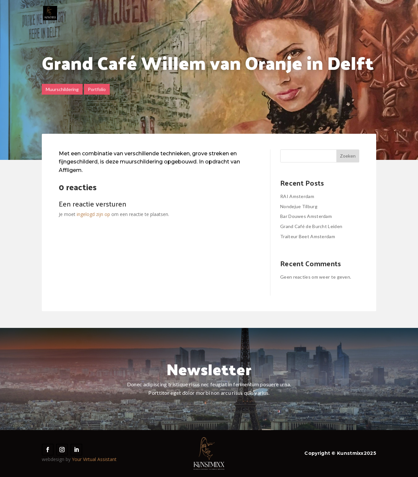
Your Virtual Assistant (94, 459)
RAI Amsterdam (297, 196)
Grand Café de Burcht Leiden (311, 226)
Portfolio (97, 89)
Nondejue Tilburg (298, 206)
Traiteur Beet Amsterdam (307, 236)
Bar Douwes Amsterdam (306, 216)
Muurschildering (62, 89)
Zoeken (348, 156)
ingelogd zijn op (93, 214)
